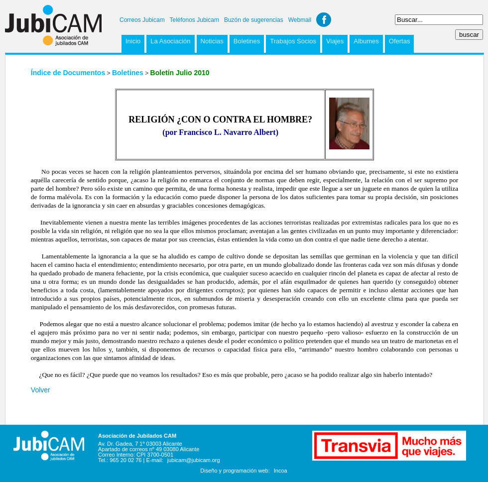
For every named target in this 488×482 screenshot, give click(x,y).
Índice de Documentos (68, 73)
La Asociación (170, 41)
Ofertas (399, 41)
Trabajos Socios (293, 41)
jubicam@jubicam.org (193, 460)
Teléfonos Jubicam (194, 19)
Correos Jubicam (142, 19)
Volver (40, 390)
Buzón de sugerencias (253, 19)
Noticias (212, 41)
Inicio (132, 41)
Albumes (366, 41)
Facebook (323, 19)
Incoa (280, 471)
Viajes (335, 41)
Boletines (247, 41)
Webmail (299, 19)
